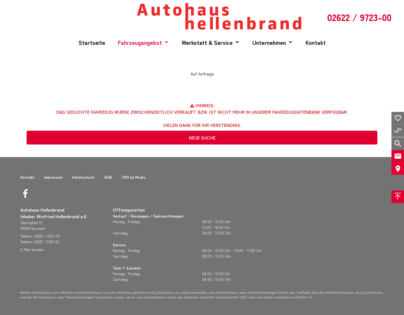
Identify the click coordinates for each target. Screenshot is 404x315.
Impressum (53, 177)
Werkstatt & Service (207, 42)
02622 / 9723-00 (47, 236)
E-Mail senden (32, 249)
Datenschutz (83, 177)
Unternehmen (269, 42)
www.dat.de (265, 297)
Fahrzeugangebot (140, 42)
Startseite (92, 42)
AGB (108, 177)
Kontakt (316, 42)
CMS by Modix (133, 177)
